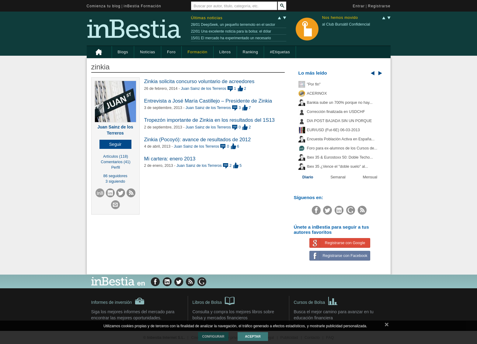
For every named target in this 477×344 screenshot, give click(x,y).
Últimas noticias (207, 18)
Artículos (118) (115, 156)
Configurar (213, 336)
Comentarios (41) (115, 162)
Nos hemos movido (340, 18)
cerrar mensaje (386, 325)
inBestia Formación (142, 6)
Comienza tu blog (104, 6)
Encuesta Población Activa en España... (341, 139)
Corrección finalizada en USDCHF (336, 112)
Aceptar (252, 336)
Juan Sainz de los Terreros (203, 88)
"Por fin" (314, 84)
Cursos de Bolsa (316, 300)
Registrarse (379, 6)
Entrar (359, 6)
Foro (171, 52)
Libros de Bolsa (214, 300)
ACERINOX (317, 93)
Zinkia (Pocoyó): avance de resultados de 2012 (197, 139)
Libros (225, 52)
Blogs (123, 52)
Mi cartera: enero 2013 (170, 159)
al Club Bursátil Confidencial (346, 24)
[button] (115, 144)
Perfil (115, 167)
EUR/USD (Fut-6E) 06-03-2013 (333, 130)
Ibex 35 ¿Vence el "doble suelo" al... (337, 166)
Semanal (338, 177)
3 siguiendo (115, 181)
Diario (307, 177)
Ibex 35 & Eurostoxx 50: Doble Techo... (340, 157)
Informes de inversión (118, 301)
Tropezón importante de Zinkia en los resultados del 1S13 (209, 120)
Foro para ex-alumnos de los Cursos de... (342, 148)
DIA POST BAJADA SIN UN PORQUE (339, 121)
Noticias (147, 52)
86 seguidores (115, 176)
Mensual (370, 177)
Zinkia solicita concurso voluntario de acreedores (199, 81)
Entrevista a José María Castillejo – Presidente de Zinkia (208, 101)
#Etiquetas (280, 52)
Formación (197, 52)
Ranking (250, 52)
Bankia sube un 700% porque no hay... (340, 102)
